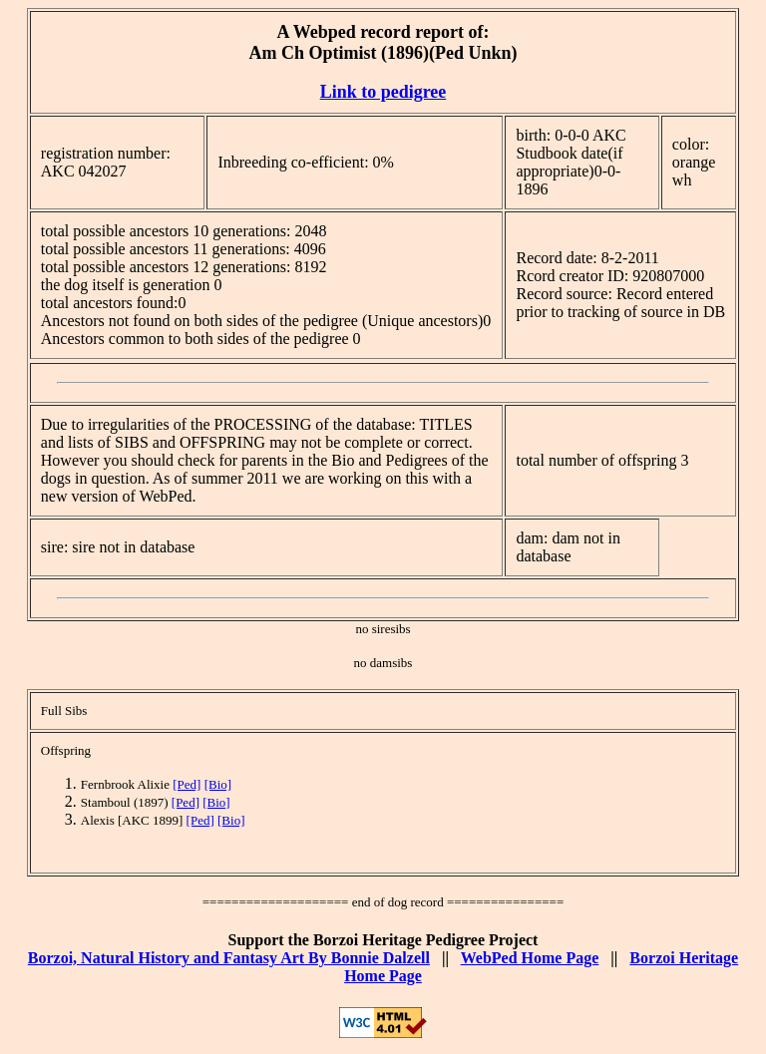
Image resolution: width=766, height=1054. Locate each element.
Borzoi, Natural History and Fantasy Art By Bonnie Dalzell (229, 957)
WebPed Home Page (530, 957)
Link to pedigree (383, 92)
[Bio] (217, 784)
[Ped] (186, 784)
